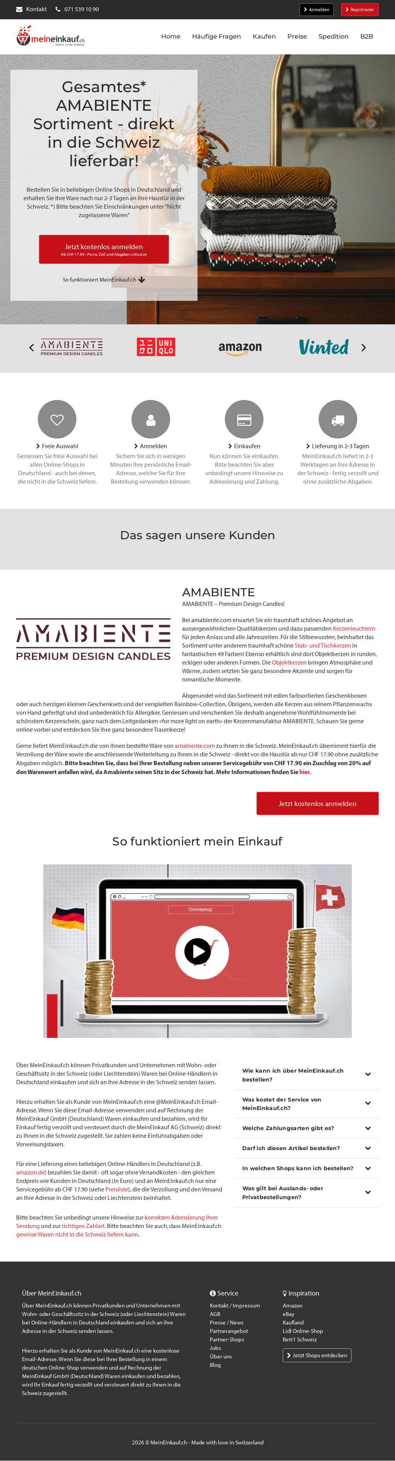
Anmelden (316, 9)
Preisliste (116, 1189)
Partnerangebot (229, 1331)
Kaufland (293, 1322)
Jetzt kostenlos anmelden (316, 803)
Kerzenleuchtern (354, 628)
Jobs (215, 1348)
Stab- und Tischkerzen (323, 645)
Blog (215, 1365)
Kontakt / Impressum (235, 1305)
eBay (288, 1314)
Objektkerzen (289, 662)
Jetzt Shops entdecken (317, 1355)
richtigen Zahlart (83, 1226)
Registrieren (360, 9)
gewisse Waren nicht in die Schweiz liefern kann (77, 1234)
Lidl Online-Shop (303, 1331)
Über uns (221, 1356)
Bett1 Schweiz (300, 1339)
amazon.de (30, 1172)
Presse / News (226, 1322)
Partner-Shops (227, 1339)
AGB (215, 1314)
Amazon (292, 1305)
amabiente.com (195, 745)
